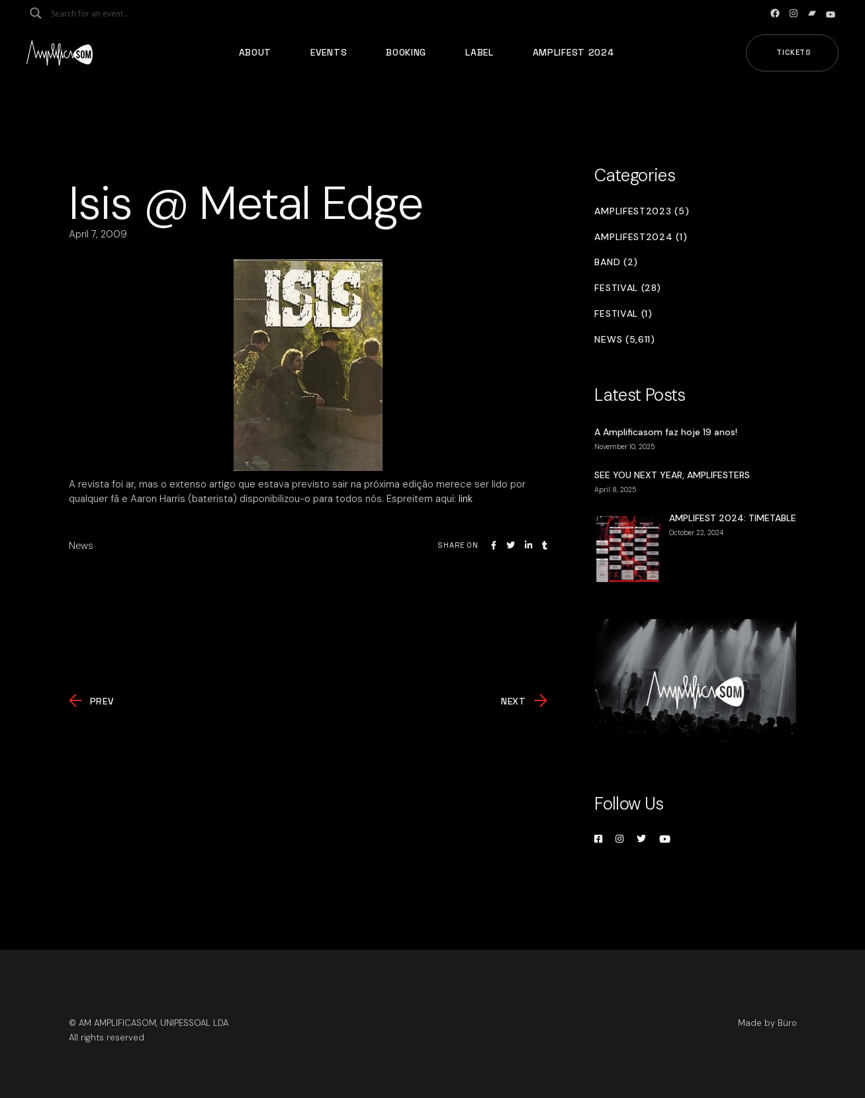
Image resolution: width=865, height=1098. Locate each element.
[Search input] (103, 13)
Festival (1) (623, 313)
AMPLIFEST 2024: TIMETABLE (732, 518)
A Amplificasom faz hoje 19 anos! (665, 432)
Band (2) (616, 262)
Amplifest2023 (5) (641, 211)
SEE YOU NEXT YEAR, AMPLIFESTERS (672, 475)
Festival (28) (627, 288)
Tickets (793, 52)
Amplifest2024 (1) (640, 237)
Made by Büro (767, 1023)
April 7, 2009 (98, 234)
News (81, 545)
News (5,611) (624, 339)
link (466, 498)
